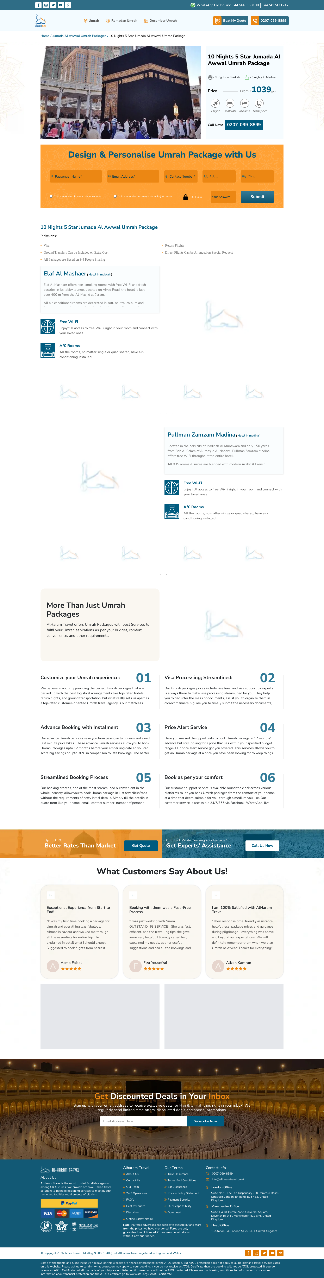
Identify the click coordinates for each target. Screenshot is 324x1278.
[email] (133, 176)
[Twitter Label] (53, 5)
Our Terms (173, 1168)
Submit (257, 196)
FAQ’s (130, 1200)
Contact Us (133, 1180)
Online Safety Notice (139, 1219)
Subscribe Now (205, 1121)
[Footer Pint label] (280, 1253)
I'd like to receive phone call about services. (78, 196)
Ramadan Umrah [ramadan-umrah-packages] (121, 20)
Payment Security (179, 1200)
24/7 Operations (136, 1193)
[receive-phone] (51, 196)
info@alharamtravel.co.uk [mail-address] (225, 1179)
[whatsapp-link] (230, 20)
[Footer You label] (272, 1253)
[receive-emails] (115, 196)
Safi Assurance (177, 1187)
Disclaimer (132, 1212)
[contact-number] (181, 176)
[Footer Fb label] (248, 1253)
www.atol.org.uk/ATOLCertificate (151, 1274)
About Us (48, 1177)
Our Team (132, 1187)
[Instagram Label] (46, 5)
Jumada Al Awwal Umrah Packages (79, 36)
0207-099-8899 (244, 125)
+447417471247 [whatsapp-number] (275, 5)
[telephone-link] (270, 20)
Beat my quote (135, 1206)
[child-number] (257, 176)
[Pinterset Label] (68, 5)
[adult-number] (219, 176)
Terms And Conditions (182, 1180)
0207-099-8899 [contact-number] (219, 1174)
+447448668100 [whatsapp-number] (245, 5)
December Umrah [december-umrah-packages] (160, 20)
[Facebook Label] (38, 5)
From (258, 89)
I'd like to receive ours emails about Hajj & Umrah (145, 196)
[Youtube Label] (61, 5)
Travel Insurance (178, 1174)
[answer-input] (223, 197)
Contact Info (216, 1168)
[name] (76, 176)
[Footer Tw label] (264, 1253)
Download (174, 1212)
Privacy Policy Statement (183, 1193)
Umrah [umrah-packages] (91, 20)
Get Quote (141, 845)
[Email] (143, 1121)
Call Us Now (262, 845)
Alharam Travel (136, 1168)
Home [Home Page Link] (45, 36)
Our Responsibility (179, 1206)
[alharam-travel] (41, 20)
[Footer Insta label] (256, 1253)
